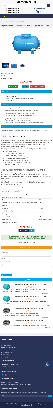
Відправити (6, 275)
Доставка (23, 136)
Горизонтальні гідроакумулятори (11, 173)
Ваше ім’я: (5, 252)
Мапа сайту (4, 357)
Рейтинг (4, 258)
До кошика (12, 86)
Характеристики (13, 136)
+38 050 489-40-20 (14, 11)
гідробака (20, 160)
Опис (4, 136)
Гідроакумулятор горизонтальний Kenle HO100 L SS (30, 308)
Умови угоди (5, 354)
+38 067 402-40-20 (14, 9)
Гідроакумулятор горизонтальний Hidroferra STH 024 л (30, 284)
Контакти (4, 350)
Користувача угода (6, 352)
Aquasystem (11, 76)
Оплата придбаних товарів (8, 347)
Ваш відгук (5, 265)
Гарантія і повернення (7, 343)
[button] (39, 11)
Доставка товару (6, 345)
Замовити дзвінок (39, 8)
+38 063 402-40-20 (14, 13)
